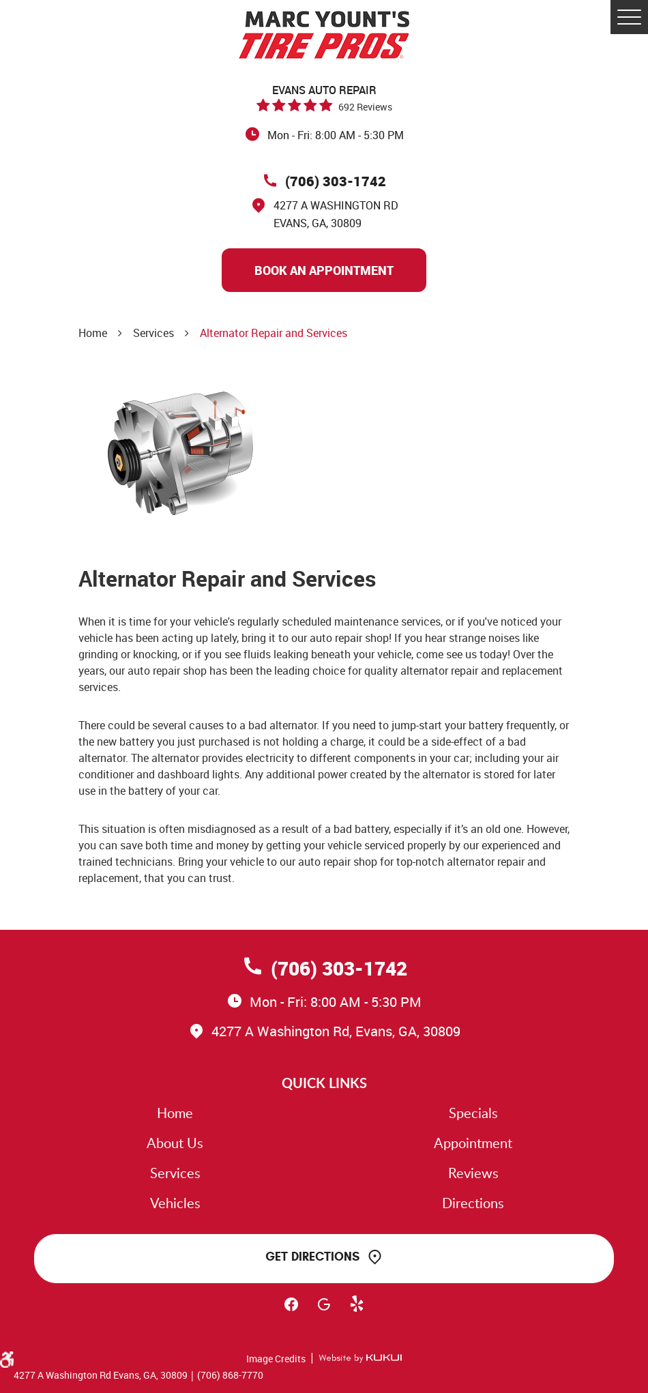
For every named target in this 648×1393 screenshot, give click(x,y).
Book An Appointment (324, 270)
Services (153, 332)
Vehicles (175, 1202)
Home (92, 332)
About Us (175, 1142)
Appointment (473, 1142)
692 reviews (365, 106)
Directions (473, 1202)
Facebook (291, 1310)
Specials (473, 1112)
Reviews (473, 1172)
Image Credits (276, 1358)
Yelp (356, 1310)
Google (324, 1310)
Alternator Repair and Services (273, 332)
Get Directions (312, 1256)
